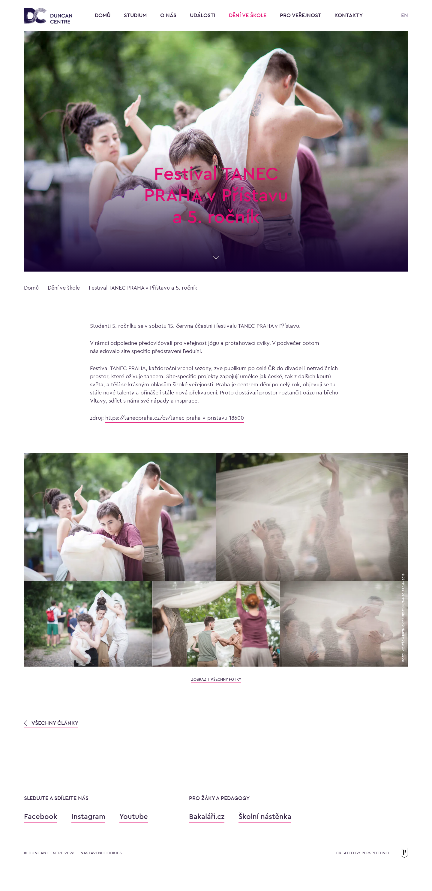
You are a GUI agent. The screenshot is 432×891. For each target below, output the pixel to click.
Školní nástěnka (264, 816)
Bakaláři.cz (206, 816)
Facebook (40, 816)
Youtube (133, 816)
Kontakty (348, 15)
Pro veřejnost (301, 15)
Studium (136, 15)
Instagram (88, 816)
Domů (102, 15)
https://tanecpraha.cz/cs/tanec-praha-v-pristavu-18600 (174, 417)
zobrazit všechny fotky (216, 679)
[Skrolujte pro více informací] (216, 256)
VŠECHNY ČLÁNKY (51, 722)
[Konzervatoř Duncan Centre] (48, 16)
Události (203, 15)
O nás (169, 15)
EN (404, 15)
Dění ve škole (248, 15)
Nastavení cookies (101, 853)
